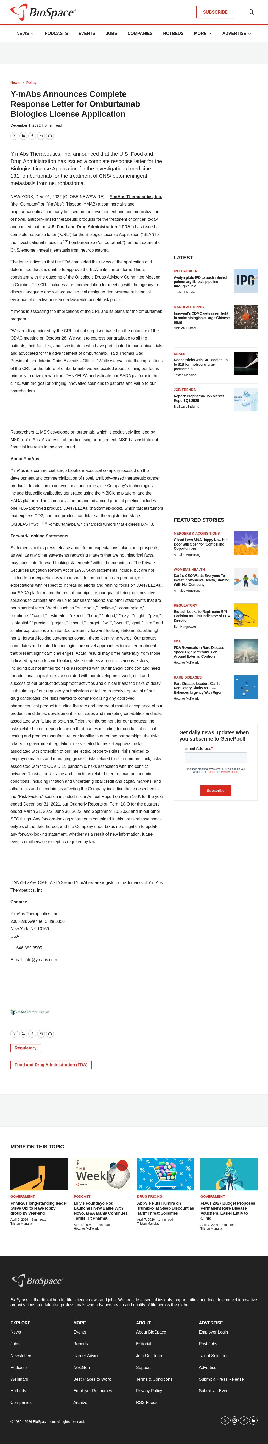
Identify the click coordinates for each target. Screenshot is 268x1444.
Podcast (82, 1196)
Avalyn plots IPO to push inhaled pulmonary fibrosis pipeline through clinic (200, 281)
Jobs (111, 33)
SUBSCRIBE (215, 12)
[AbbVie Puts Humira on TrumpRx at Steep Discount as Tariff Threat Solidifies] (165, 1174)
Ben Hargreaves (185, 627)
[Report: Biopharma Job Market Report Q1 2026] (246, 399)
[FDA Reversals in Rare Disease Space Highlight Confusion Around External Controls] (246, 651)
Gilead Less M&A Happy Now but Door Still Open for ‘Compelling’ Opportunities (200, 544)
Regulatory (26, 1048)
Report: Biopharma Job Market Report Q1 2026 (199, 398)
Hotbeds (173, 33)
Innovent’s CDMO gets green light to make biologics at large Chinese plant (202, 317)
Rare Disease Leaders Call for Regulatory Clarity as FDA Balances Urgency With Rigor (198, 688)
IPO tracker (185, 271)
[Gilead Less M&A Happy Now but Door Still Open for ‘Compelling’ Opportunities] (246, 543)
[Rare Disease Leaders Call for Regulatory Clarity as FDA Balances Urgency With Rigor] (246, 687)
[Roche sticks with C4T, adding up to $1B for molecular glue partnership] (246, 363)
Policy (31, 83)
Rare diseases (188, 677)
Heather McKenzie (187, 662)
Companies (140, 33)
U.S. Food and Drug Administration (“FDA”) (90, 227)
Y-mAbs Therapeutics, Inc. (136, 197)
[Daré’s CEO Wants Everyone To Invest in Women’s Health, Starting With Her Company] (246, 579)
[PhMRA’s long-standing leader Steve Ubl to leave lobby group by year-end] (39, 1174)
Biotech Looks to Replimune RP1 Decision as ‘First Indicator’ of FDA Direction (202, 616)
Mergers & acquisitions (197, 533)
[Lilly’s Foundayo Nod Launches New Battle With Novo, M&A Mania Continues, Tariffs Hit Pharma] (102, 1174)
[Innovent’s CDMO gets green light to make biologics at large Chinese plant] (246, 317)
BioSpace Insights (186, 406)
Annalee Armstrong (187, 555)
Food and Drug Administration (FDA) (51, 1065)
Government (22, 1196)
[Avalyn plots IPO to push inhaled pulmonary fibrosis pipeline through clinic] (246, 281)
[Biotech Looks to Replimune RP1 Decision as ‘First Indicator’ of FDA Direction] (246, 615)
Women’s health (189, 569)
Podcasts (56, 33)
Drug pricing (149, 1196)
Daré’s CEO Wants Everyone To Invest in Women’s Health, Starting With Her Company (201, 580)
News (22, 33)
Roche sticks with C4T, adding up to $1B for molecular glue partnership (201, 364)
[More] (32, 33)
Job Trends (185, 390)
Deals (179, 354)
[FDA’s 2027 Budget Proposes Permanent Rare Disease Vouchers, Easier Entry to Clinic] (229, 1174)
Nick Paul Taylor (185, 328)
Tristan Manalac (185, 292)
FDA (177, 641)
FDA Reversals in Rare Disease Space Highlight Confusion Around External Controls (199, 652)
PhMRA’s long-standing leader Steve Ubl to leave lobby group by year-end (38, 1208)
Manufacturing (189, 307)
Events (87, 33)
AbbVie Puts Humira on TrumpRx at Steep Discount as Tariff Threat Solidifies (165, 1208)
